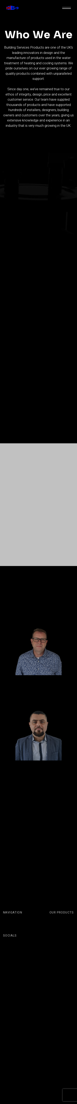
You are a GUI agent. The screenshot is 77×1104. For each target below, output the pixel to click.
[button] (66, 8)
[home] (12, 8)
